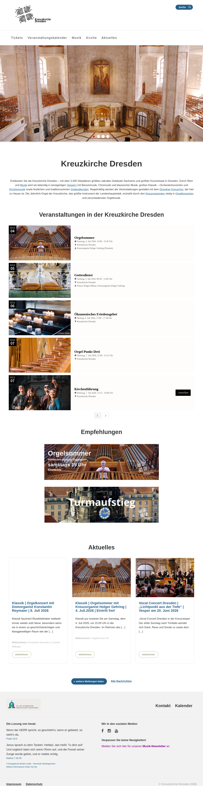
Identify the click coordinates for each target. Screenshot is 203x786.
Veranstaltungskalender (47, 37)
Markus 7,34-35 (14, 756)
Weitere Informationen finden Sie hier (21, 765)
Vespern (72, 185)
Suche (182, 7)
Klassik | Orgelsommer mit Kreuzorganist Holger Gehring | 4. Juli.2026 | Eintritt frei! (100, 605)
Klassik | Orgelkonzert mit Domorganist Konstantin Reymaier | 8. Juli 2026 (33, 605)
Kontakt (163, 704)
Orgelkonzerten (184, 193)
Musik (23, 185)
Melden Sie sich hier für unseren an (135, 744)
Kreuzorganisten (155, 193)
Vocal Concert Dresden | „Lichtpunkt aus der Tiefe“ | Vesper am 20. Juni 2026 (161, 605)
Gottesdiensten (79, 189)
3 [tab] (104, 137)
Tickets (17, 37)
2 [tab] (99, 137)
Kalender (183, 704)
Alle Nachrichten (121, 679)
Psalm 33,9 (11, 737)
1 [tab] (94, 137)
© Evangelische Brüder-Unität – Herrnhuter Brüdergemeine (30, 762)
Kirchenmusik (17, 189)
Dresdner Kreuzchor (171, 189)
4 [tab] (108, 137)
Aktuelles (109, 37)
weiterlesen (21, 653)
